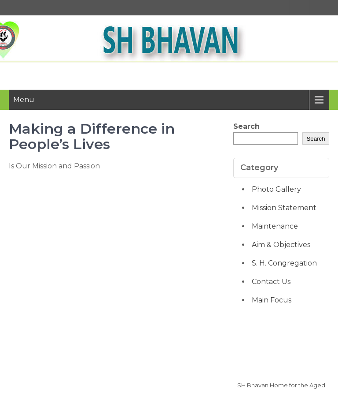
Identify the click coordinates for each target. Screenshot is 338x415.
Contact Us (271, 281)
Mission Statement (284, 208)
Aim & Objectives (281, 244)
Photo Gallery (276, 189)
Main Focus (271, 300)
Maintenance (275, 226)
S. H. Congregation (284, 263)
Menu (23, 99)
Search (246, 126)
